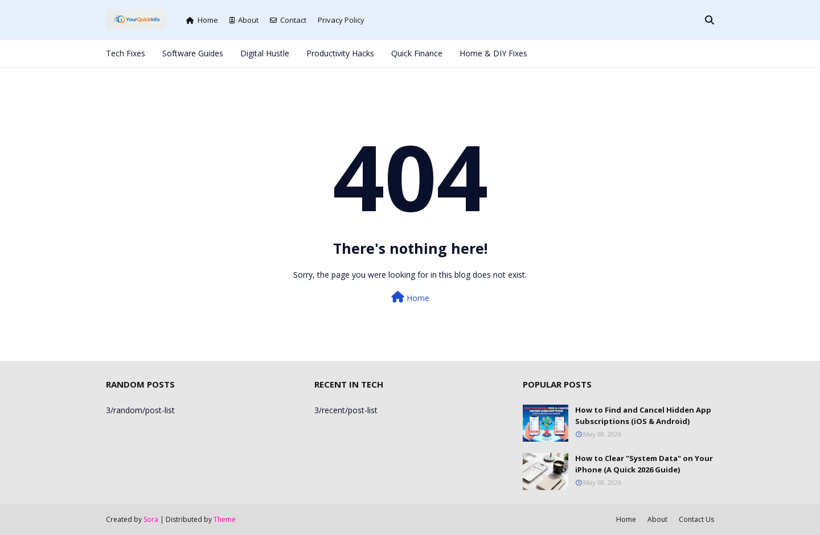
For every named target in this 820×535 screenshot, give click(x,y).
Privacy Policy (341, 20)
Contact (288, 20)
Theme (225, 519)
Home (202, 20)
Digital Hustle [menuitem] (264, 53)
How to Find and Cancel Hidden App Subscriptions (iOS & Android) (643, 415)
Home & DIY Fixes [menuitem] (493, 53)
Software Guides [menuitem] (192, 53)
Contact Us (696, 519)
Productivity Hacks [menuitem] (340, 53)
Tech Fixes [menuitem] (125, 53)
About (244, 20)
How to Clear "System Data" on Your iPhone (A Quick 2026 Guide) (644, 464)
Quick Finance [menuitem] (416, 53)
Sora (151, 519)
